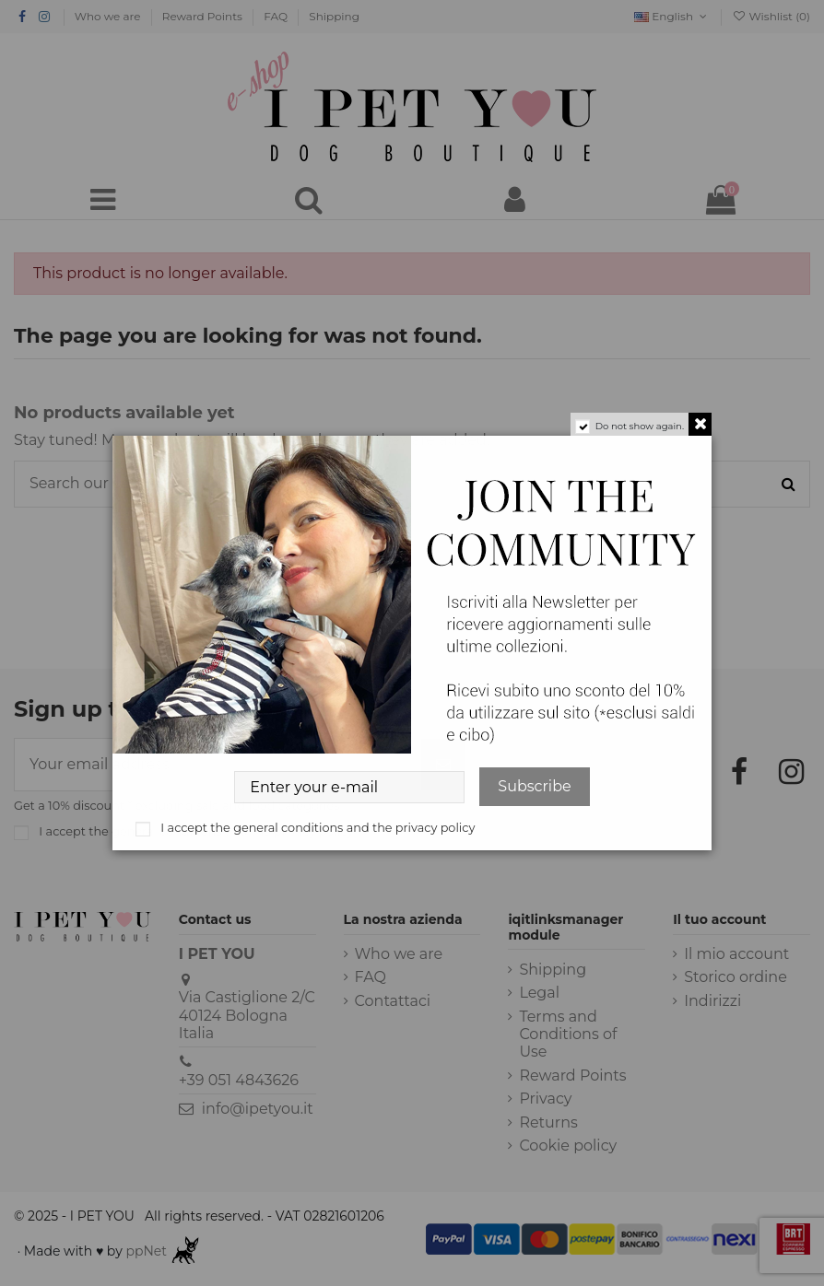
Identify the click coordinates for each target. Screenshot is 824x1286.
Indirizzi (712, 1001)
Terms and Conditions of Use (568, 1034)
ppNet (146, 1251)
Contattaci (393, 1001)
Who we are (109, 16)
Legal (539, 992)
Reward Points (203, 16)
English (672, 16)
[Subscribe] (443, 764)
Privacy (545, 1098)
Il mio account (736, 954)
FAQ (277, 16)
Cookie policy (568, 1145)
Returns (548, 1122)
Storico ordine (735, 977)
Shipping (334, 16)
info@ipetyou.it (257, 1108)
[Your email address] (218, 764)
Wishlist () (771, 16)
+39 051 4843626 (239, 1080)
